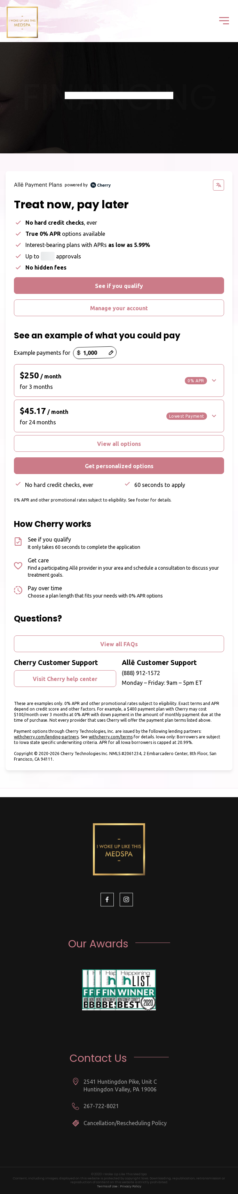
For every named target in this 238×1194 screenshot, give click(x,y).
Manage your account (119, 308)
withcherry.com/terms (111, 737)
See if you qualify (119, 286)
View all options (119, 444)
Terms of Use (107, 1186)
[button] (119, 380)
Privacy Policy (130, 1186)
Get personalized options (119, 466)
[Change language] (218, 185)
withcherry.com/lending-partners (46, 737)
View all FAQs (119, 644)
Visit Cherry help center (65, 679)
